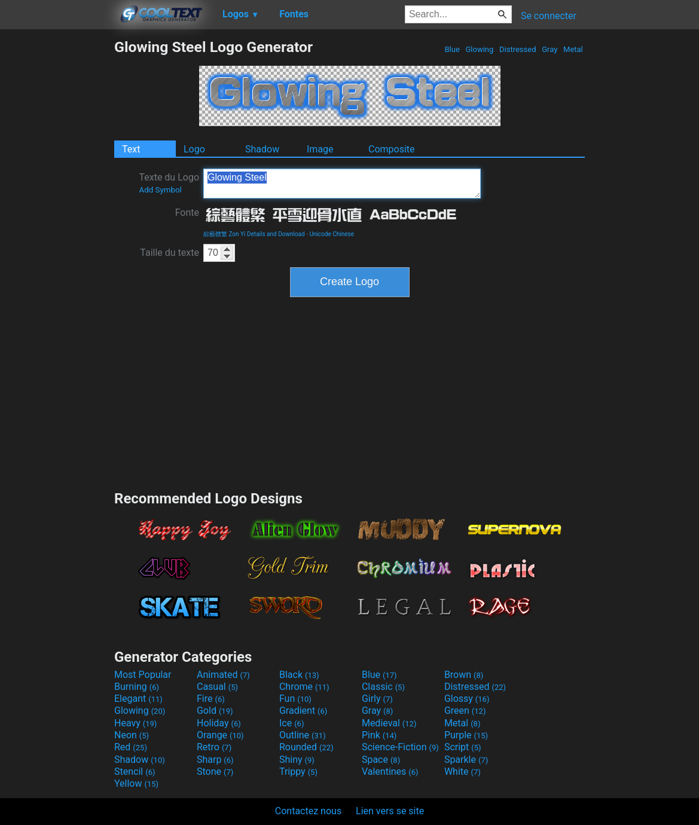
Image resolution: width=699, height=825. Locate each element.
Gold (215, 710)
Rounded (306, 747)
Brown (463, 674)
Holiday (219, 723)
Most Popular (143, 674)
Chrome (304, 686)
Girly (377, 698)
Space (381, 759)
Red (130, 747)
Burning (136, 686)
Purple (466, 735)
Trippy (298, 771)
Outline (302, 735)
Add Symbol (160, 189)
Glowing (479, 49)
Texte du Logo (169, 183)
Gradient (303, 710)
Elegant (138, 698)
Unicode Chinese (331, 234)
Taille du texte (169, 252)
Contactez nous (308, 811)
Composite (391, 149)
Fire (211, 698)
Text (131, 149)
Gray (550, 49)
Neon (131, 735)
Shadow (262, 149)
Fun (295, 698)
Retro (214, 747)
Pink (379, 735)
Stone (215, 771)
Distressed (517, 49)
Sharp (215, 759)
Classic (383, 686)
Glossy (467, 698)
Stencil (134, 771)
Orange (220, 735)
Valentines (390, 771)
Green (465, 710)
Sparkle (466, 759)
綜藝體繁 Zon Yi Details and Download (254, 234)
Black (299, 674)
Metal (573, 49)
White (462, 771)
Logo (194, 149)
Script (462, 747)
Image (320, 149)
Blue (452, 49)
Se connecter (548, 16)
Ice (291, 723)
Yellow (136, 783)
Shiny (297, 759)
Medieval (389, 723)
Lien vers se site (390, 811)
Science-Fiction (400, 747)
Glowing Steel (342, 183)
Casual (217, 686)
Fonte (187, 212)
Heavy (135, 723)
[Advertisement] (57, 217)
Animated (223, 674)
